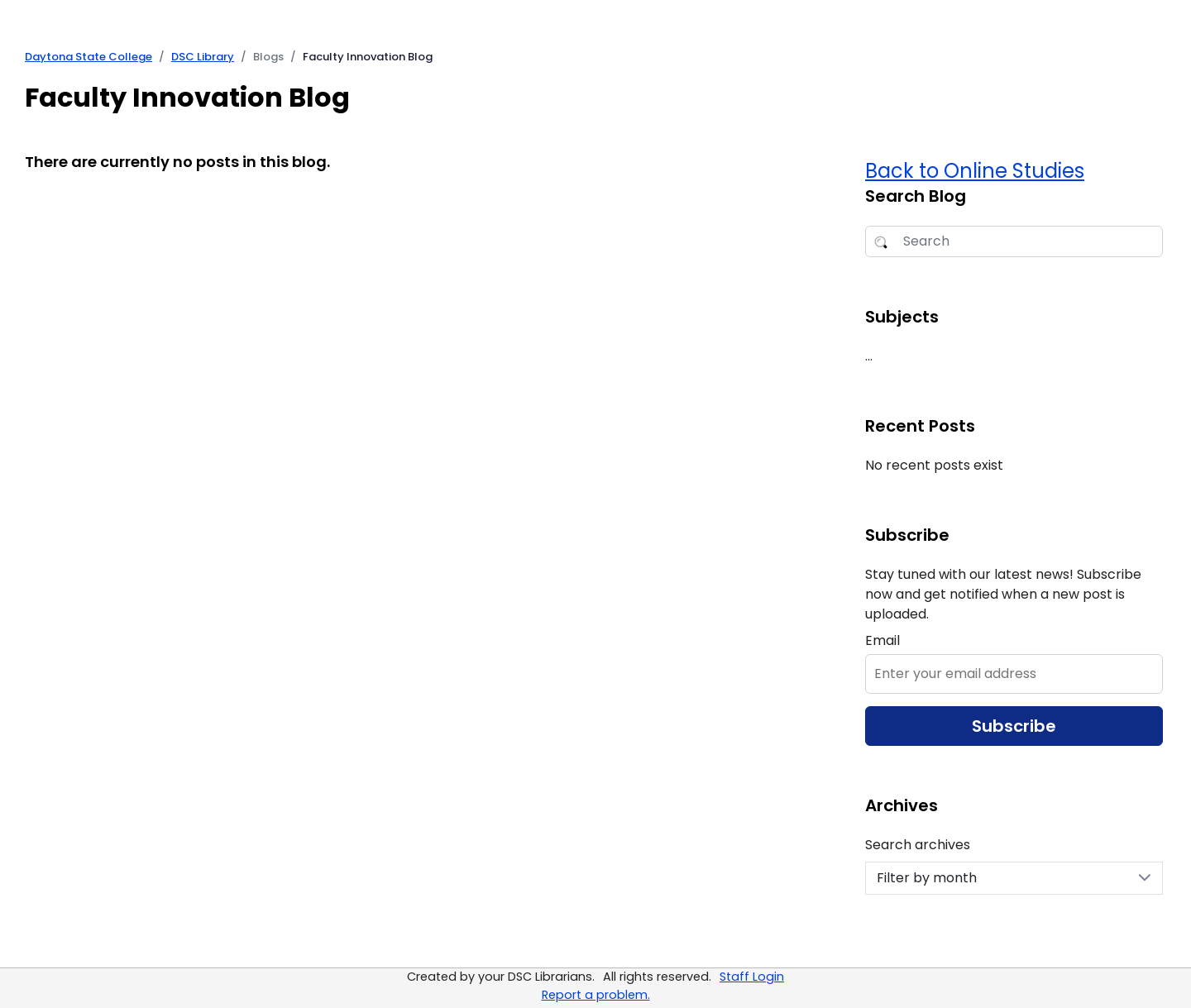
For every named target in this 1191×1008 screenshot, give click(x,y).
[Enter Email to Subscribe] (1014, 674)
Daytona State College (88, 56)
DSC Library (202, 56)
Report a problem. (596, 995)
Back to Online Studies (974, 170)
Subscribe (1014, 726)
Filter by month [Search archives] (1014, 877)
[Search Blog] (1014, 241)
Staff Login (752, 976)
